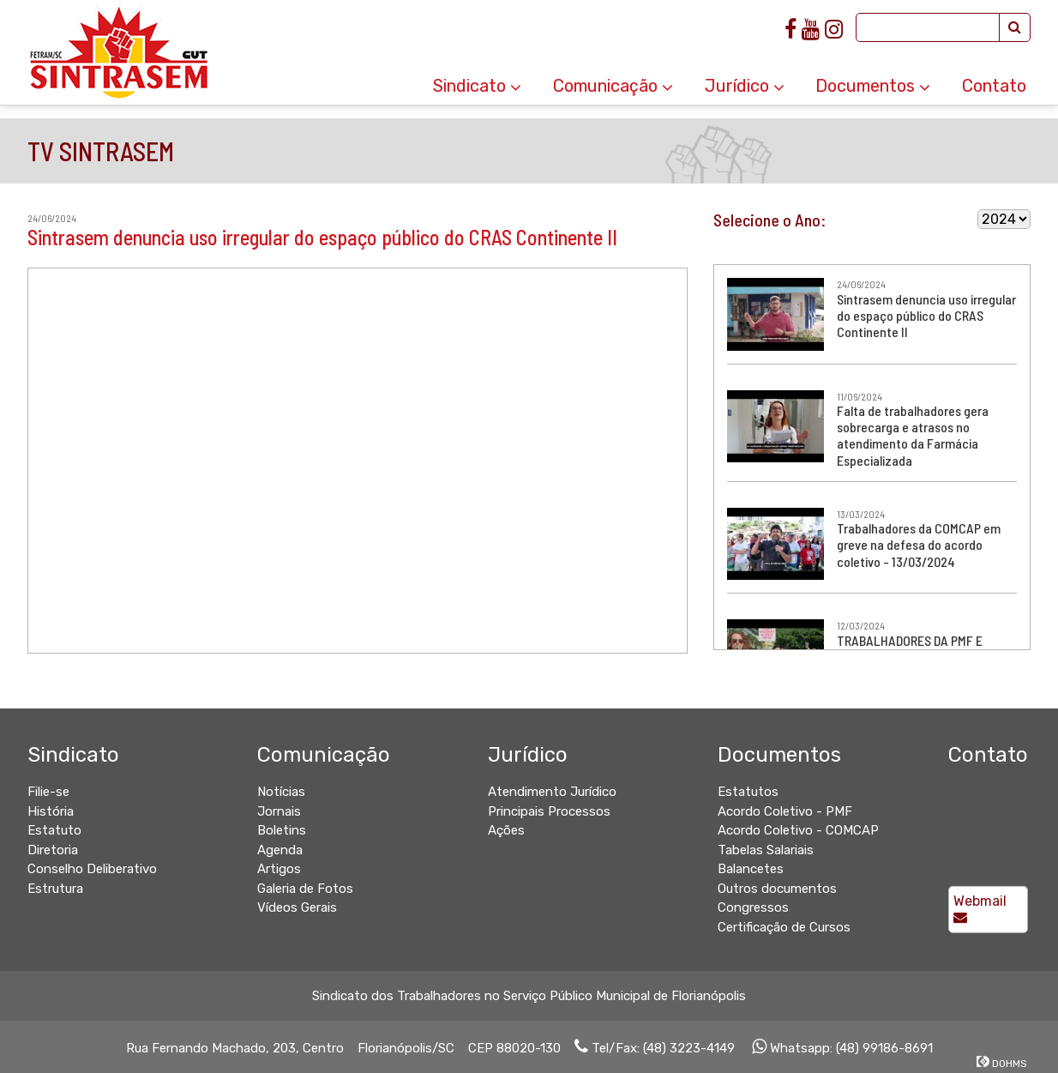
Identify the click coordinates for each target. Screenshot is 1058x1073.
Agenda (280, 850)
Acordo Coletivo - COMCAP (798, 830)
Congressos (753, 907)
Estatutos (748, 791)
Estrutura (55, 888)
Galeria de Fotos (305, 888)
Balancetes (751, 869)
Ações (506, 830)
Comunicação (613, 85)
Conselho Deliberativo (92, 869)
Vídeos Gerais (297, 907)
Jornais (279, 811)
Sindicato (477, 85)
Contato (994, 85)
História (50, 811)
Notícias (281, 791)
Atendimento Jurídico (552, 791)
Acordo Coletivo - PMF (785, 811)
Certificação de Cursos (784, 927)
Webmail (980, 908)
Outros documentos (777, 888)
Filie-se (48, 791)
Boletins (281, 830)
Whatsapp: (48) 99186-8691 (842, 1048)
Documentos (872, 85)
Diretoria (52, 850)
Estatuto (54, 830)
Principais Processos (549, 811)
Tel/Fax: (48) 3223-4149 (654, 1048)
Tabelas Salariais (766, 850)
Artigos (279, 869)
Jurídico (744, 85)
